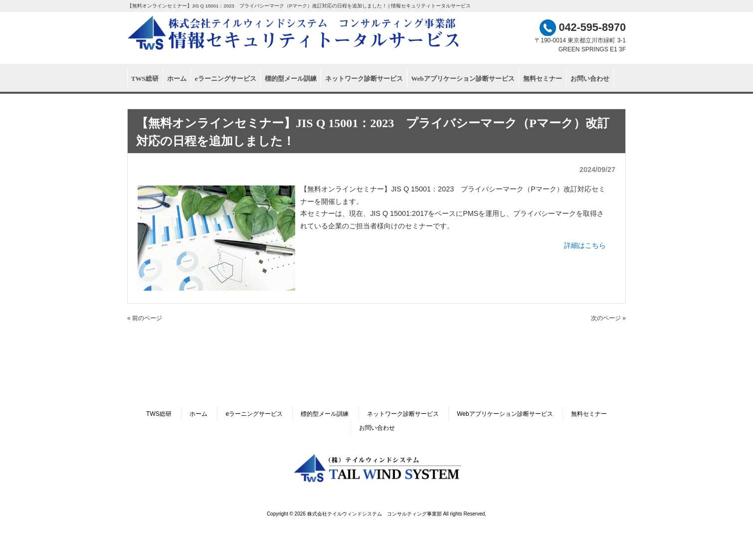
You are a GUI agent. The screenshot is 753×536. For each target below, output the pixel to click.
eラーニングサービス (254, 413)
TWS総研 (159, 413)
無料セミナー (589, 413)
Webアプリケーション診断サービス (505, 413)
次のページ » (608, 318)
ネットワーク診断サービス (403, 413)
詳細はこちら (585, 245)
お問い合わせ (377, 427)
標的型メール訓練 (325, 413)
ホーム (198, 413)
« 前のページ (144, 318)
